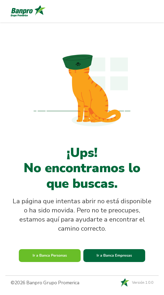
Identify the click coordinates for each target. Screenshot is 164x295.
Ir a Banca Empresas (114, 255)
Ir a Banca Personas (50, 255)
